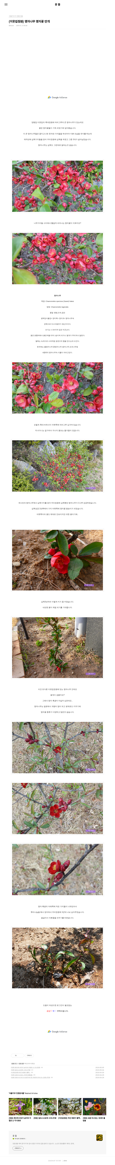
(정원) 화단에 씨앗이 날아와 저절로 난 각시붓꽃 (25, 1067)
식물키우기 (14, 1063)
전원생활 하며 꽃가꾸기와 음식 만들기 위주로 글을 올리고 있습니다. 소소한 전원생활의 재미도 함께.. (44, 1144)
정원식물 (21, 1063)
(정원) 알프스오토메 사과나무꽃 (20, 1070)
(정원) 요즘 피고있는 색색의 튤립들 (21, 1075)
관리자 (65, 1161)
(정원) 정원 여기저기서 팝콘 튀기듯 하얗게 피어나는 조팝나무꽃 (30, 1077)
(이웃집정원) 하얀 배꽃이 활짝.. (20, 1072)
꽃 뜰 (57, 4)
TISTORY (58, 1161)
